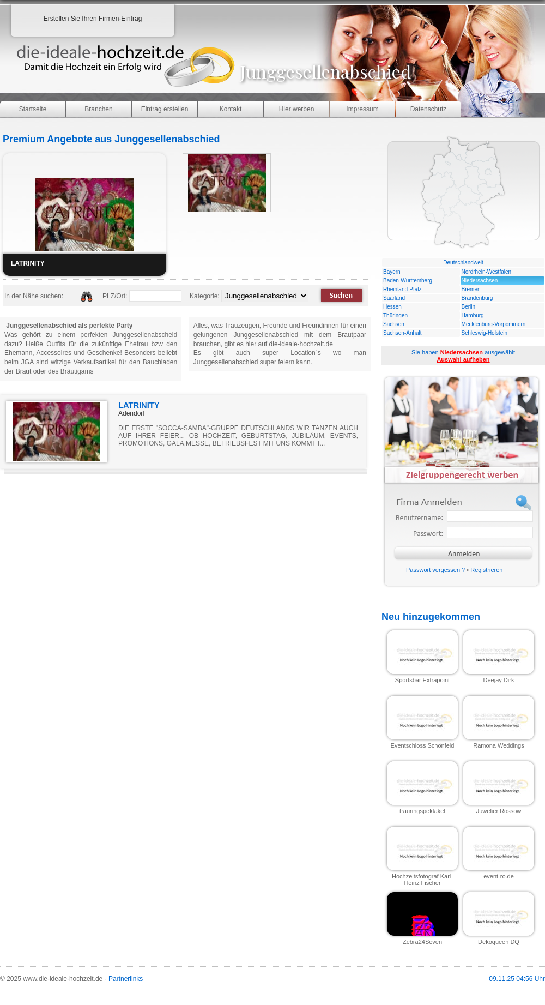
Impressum (362, 109)
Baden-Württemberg (407, 281)
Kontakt (231, 109)
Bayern (392, 272)
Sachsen (393, 324)
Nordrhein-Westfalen (487, 272)
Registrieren (486, 570)
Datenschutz (428, 109)
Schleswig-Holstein (484, 333)
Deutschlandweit (463, 263)
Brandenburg (477, 298)
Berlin (469, 307)
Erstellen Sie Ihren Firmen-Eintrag (93, 18)
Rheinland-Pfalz (402, 289)
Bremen (471, 289)
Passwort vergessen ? (435, 570)
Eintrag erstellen (165, 109)
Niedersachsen (480, 281)
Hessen (392, 307)
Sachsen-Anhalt (402, 333)
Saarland (394, 298)
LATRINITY (138, 405)
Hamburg (473, 315)
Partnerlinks (125, 979)
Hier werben (296, 109)
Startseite (33, 109)
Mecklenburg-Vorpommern (494, 324)
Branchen (98, 109)
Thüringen (395, 315)
